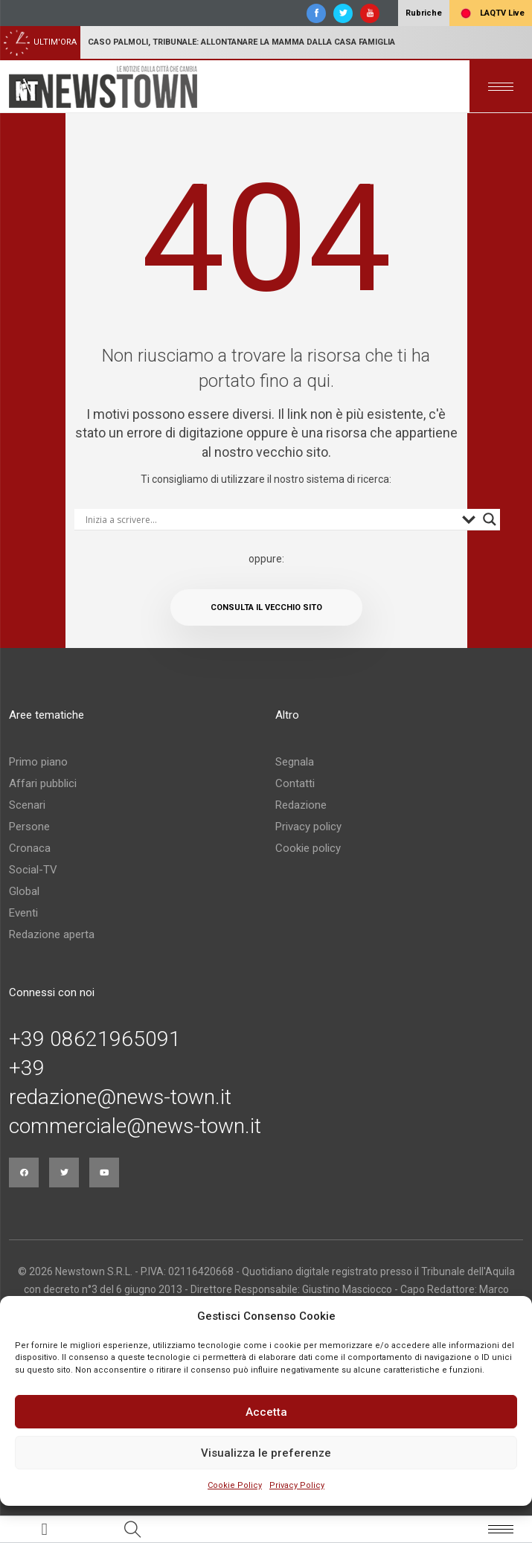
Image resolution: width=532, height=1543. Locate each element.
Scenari (27, 805)
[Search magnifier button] (489, 519)
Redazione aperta (51, 934)
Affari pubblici (43, 783)
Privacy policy (308, 826)
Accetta (266, 1412)
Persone (29, 826)
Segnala (294, 762)
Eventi (23, 913)
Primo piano (38, 762)
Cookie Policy (235, 1485)
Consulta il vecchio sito (266, 607)
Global (24, 891)
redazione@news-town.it (120, 1097)
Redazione (301, 805)
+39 (27, 1068)
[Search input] (270, 519)
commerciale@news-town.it (135, 1126)
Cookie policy (308, 848)
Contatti (295, 783)
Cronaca (30, 848)
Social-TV (33, 869)
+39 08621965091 (95, 1039)
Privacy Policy (296, 1485)
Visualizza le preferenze (266, 1453)
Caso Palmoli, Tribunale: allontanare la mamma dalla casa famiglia (241, 42)
